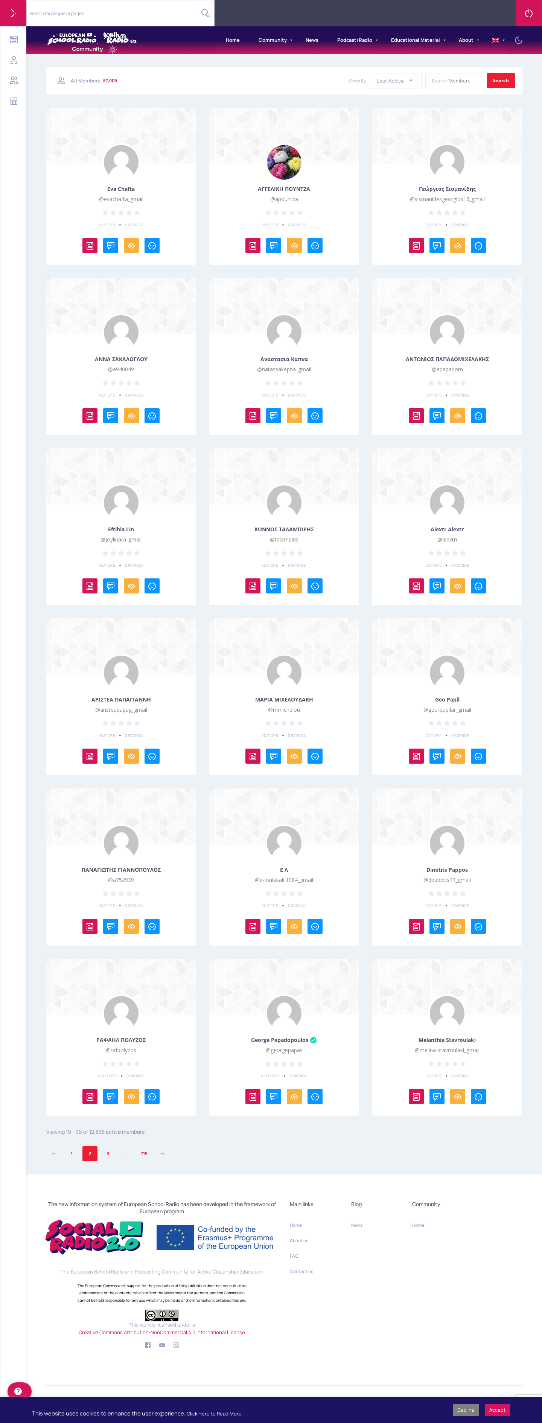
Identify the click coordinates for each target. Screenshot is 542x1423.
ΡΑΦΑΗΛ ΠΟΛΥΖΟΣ (121, 1040)
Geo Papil (447, 699)
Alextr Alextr (447, 529)
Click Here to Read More (214, 1413)
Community (273, 40)
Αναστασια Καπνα (284, 359)
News (312, 40)
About (466, 40)
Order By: (358, 81)
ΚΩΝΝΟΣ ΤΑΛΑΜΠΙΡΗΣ (284, 529)
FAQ (294, 1256)
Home (233, 40)
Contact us (301, 1271)
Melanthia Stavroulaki (447, 1040)
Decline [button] (466, 1409)
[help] (20, 1391)
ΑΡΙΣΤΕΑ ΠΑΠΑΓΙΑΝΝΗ (121, 699)
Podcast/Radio (354, 40)
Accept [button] (497, 1409)
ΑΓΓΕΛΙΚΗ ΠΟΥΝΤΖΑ (284, 189)
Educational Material (415, 40)
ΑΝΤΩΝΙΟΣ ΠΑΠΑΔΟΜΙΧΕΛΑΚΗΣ (447, 359)
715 (144, 1153)
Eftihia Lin (121, 529)
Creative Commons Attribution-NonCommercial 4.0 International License (162, 1332)
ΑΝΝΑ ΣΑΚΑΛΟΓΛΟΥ (121, 359)
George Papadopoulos (284, 1040)
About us (299, 1240)
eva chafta (121, 189)
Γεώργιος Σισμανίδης (447, 189)
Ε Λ (284, 869)
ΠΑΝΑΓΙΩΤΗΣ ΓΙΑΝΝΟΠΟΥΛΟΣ (121, 869)
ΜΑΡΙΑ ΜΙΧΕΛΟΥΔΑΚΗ (284, 699)
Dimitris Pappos (447, 869)
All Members (94, 80)
